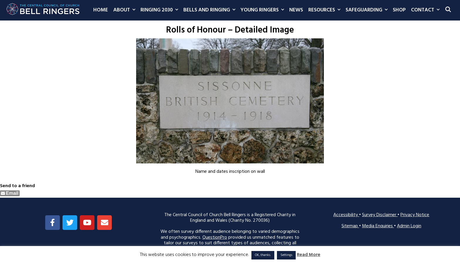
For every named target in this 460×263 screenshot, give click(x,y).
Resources (325, 10)
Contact (426, 10)
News (296, 10)
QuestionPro (214, 237)
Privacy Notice (414, 215)
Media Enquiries (378, 226)
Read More (308, 255)
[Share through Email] (10, 193)
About (125, 10)
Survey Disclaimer (380, 215)
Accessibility (346, 215)
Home (100, 10)
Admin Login (409, 226)
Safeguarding (368, 10)
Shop (399, 10)
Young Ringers (264, 10)
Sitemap (350, 226)
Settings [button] (286, 255)
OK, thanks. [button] (263, 255)
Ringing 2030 (161, 10)
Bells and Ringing (210, 10)
